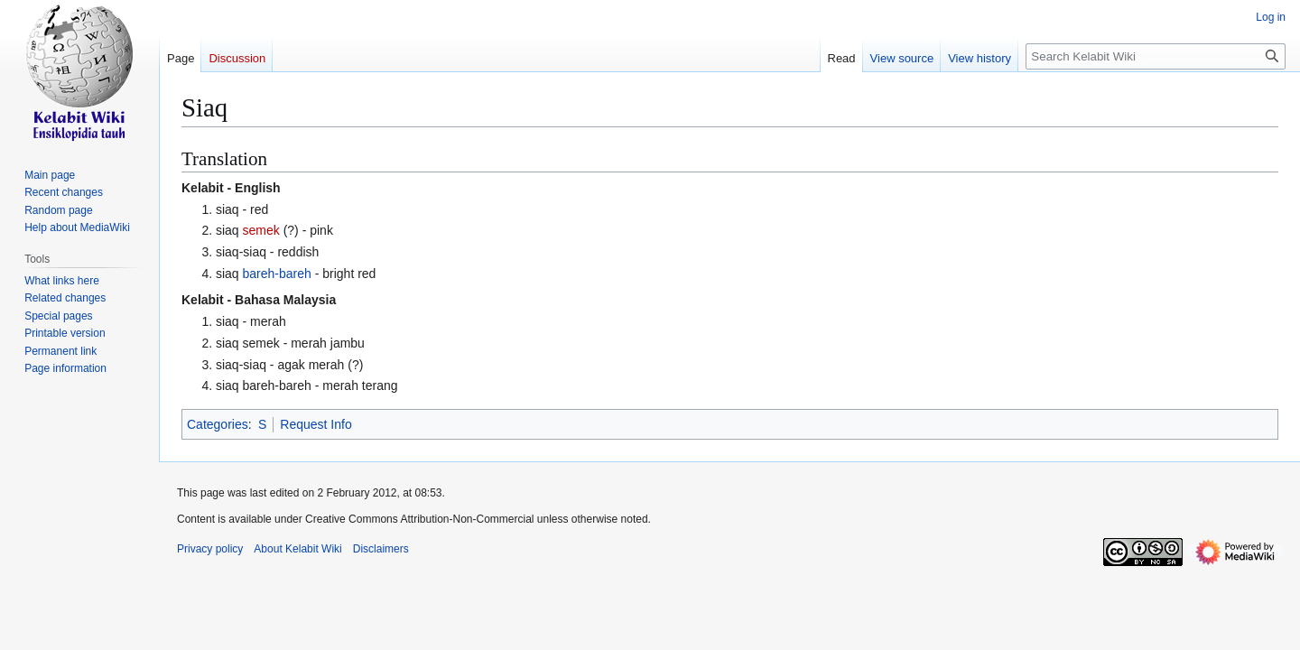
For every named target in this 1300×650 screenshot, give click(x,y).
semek (261, 230)
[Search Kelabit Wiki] (1156, 56)
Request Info (315, 424)
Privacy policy (210, 549)
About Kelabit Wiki (297, 549)
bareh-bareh (277, 273)
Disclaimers (381, 549)
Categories (217, 424)
